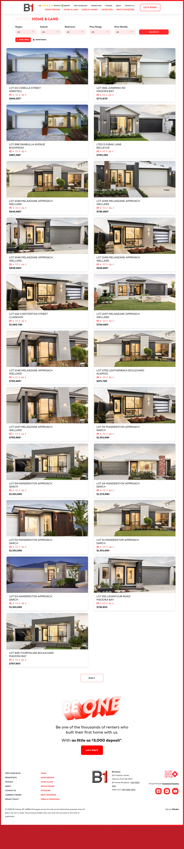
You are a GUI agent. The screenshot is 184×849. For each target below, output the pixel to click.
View (47, 76)
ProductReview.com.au (54, 5)
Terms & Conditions (50, 822)
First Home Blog (80, 6)
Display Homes (90, 9)
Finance (108, 6)
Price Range (94, 26)
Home (43, 796)
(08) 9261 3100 (128, 813)
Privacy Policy (12, 822)
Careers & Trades (13, 818)
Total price (23, 40)
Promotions (96, 6)
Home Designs (52, 9)
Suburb (43, 26)
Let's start (150, 7)
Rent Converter (125, 9)
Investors (107, 9)
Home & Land (71, 9)
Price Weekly (119, 26)
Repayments (39, 40)
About (118, 6)
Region (18, 26)
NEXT (92, 700)
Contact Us (129, 6)
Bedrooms (69, 26)
